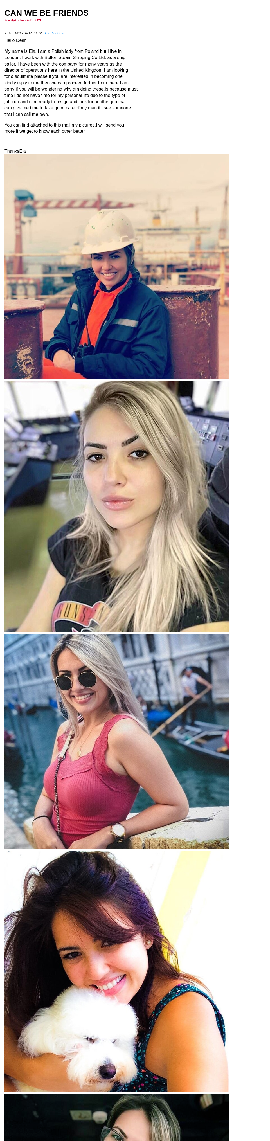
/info (29, 20)
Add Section (54, 34)
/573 (38, 20)
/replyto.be (14, 20)
